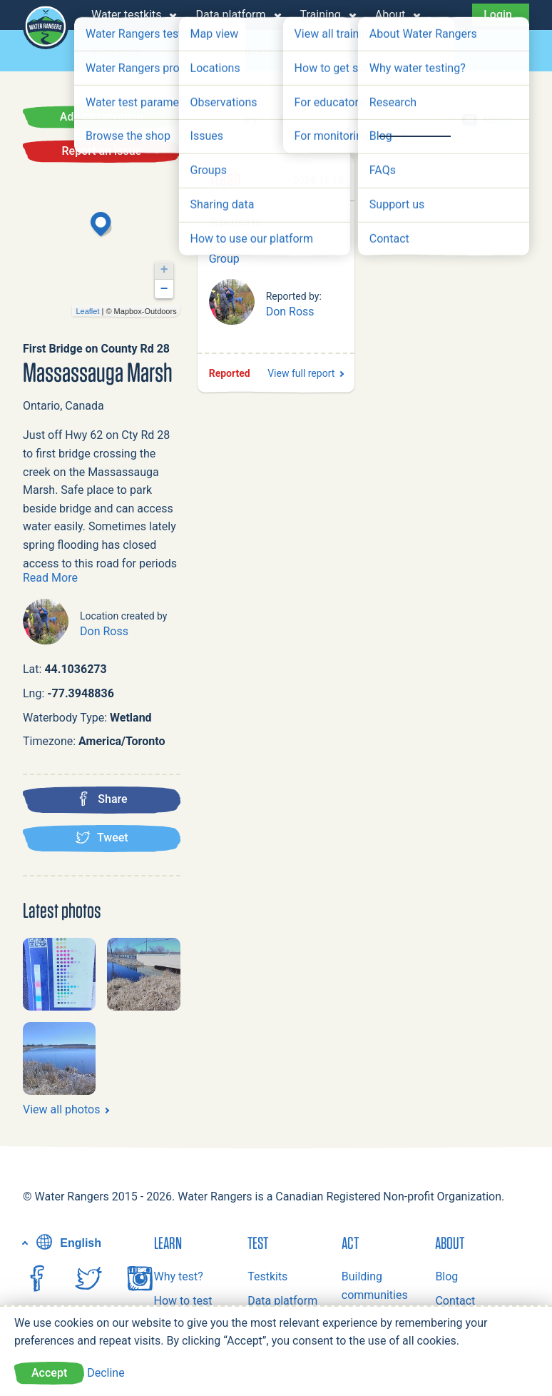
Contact (455, 1301)
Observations (328, 51)
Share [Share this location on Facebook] (102, 798)
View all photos (61, 1109)
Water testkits (126, 14)
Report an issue (102, 151)
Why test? (178, 1276)
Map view (116, 51)
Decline (105, 1373)
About (390, 14)
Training (320, 14)
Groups (181, 51)
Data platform (230, 14)
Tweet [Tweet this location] (101, 837)
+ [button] (164, 269)
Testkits (267, 1276)
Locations (247, 51)
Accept (49, 1373)
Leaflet (87, 311)
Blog (446, 1276)
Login (498, 14)
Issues (401, 51)
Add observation (101, 116)
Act (350, 1243)
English (67, 1242)
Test (257, 1243)
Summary (233, 120)
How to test (183, 1301)
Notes (487, 120)
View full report (300, 373)
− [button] (164, 289)
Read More (50, 578)
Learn (168, 1243)
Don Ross (104, 631)
